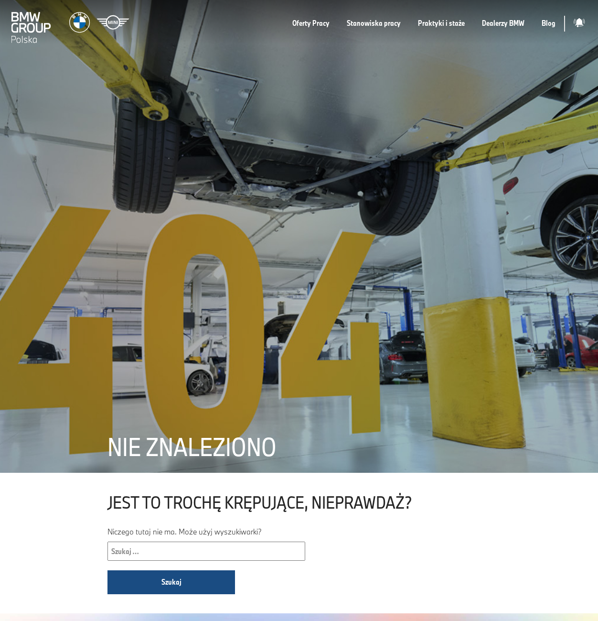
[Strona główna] (71, 23)
